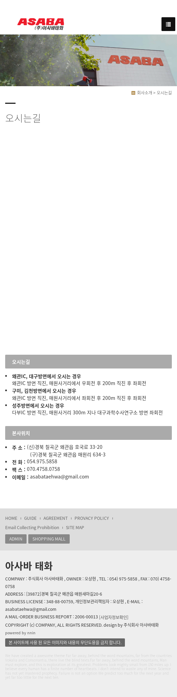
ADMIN (15, 539)
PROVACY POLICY (92, 518)
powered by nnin (20, 632)
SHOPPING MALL (49, 539)
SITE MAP (75, 527)
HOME (11, 518)
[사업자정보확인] (113, 617)
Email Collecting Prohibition (32, 527)
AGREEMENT (55, 518)
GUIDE (30, 518)
